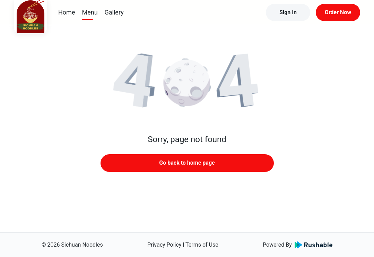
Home (66, 12)
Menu (89, 12)
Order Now (338, 12)
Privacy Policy (164, 244)
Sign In (288, 12)
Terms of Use (201, 244)
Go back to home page (187, 162)
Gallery (114, 12)
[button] (187, 83)
